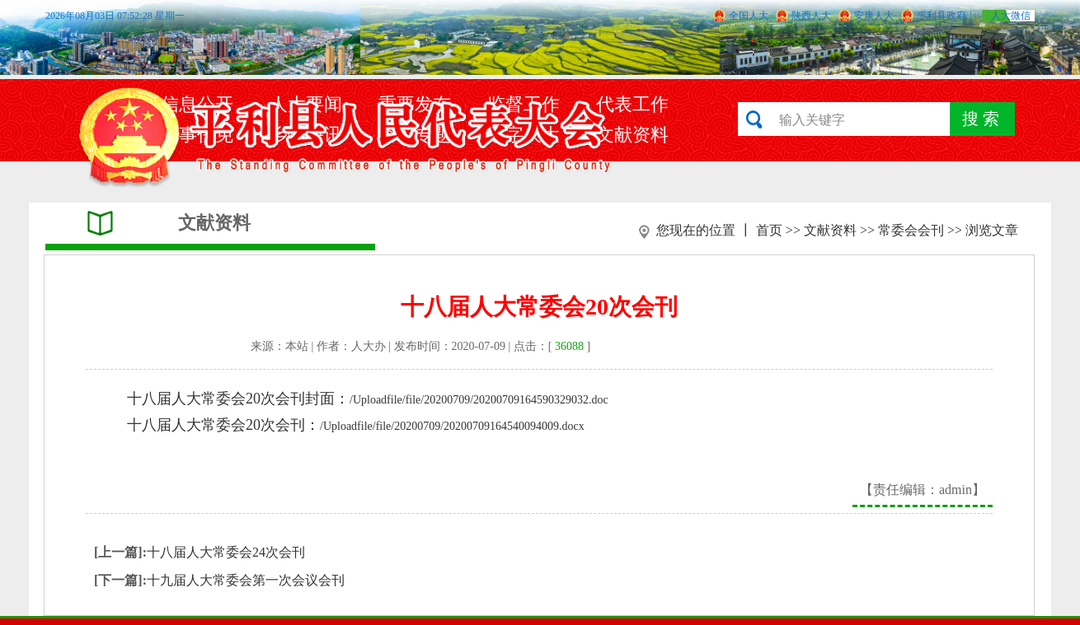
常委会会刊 (911, 230)
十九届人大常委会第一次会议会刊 (246, 580)
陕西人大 (811, 15)
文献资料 (830, 230)
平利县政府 (941, 15)
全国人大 (748, 15)
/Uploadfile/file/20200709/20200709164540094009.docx (452, 426)
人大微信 (1011, 15)
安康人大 (874, 15)
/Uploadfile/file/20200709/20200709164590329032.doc (479, 400)
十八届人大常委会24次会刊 (226, 552)
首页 (769, 230)
